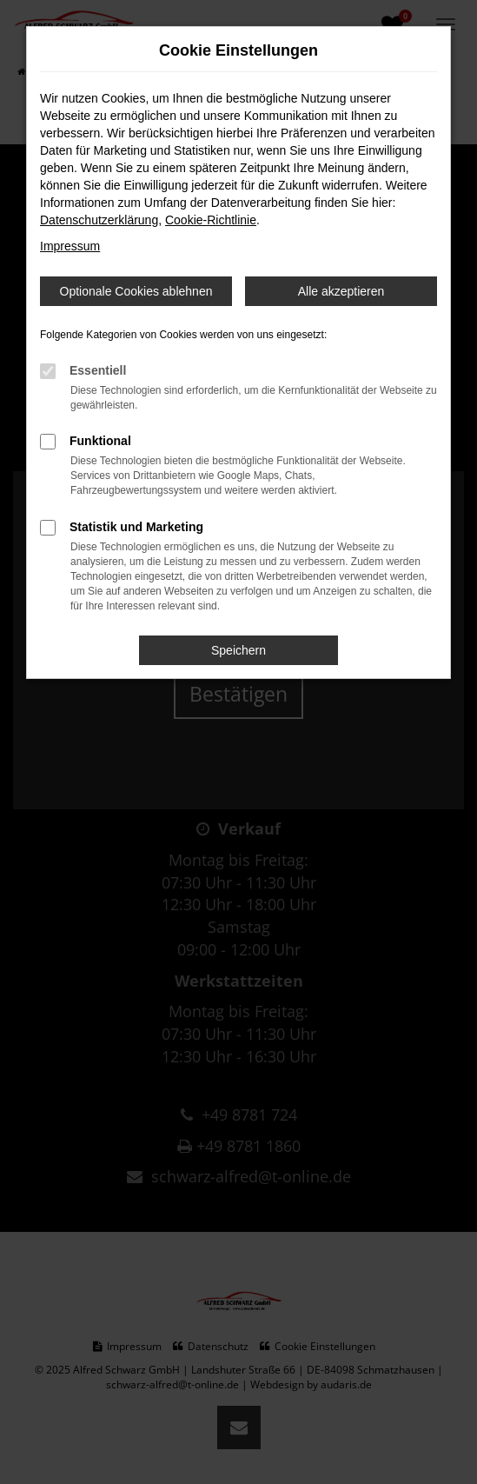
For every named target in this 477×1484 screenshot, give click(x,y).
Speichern (238, 650)
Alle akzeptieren (341, 291)
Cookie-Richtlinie (210, 220)
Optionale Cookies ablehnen (136, 291)
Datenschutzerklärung (99, 220)
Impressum (70, 246)
